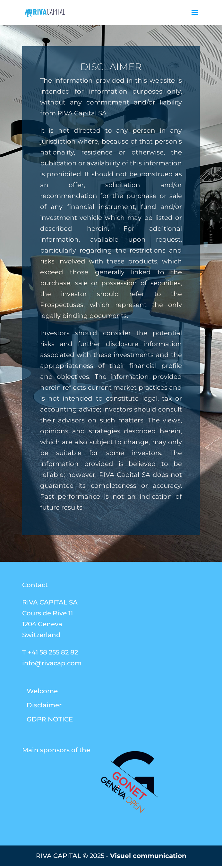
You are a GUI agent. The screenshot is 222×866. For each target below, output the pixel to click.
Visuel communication (148, 856)
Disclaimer (44, 705)
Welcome (42, 691)
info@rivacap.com (51, 663)
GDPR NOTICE (50, 719)
